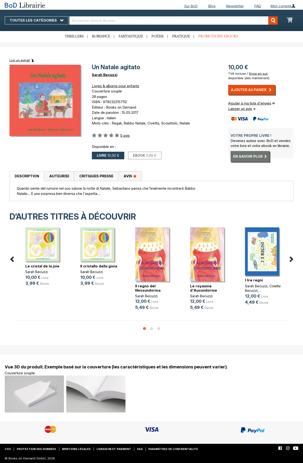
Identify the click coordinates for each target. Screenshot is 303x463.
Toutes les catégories (36, 20)
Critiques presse (96, 176)
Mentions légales (76, 449)
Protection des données (36, 449)
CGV (8, 449)
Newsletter (235, 6)
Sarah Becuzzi (104, 75)
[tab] (26, 176)
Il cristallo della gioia (98, 266)
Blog (211, 6)
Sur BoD (191, 6)
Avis (130, 176)
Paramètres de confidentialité (173, 449)
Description (27, 176)
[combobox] (173, 20)
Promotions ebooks (218, 36)
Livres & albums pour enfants (115, 86)
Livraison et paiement (114, 449)
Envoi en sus (258, 73)
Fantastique (131, 36)
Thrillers (74, 36)
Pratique (181, 36)
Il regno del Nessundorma (147, 288)
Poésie (158, 36)
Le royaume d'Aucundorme (203, 288)
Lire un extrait (19, 60)
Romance (101, 36)
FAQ (257, 6)
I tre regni (254, 280)
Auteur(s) (59, 176)
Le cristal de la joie (42, 266)
